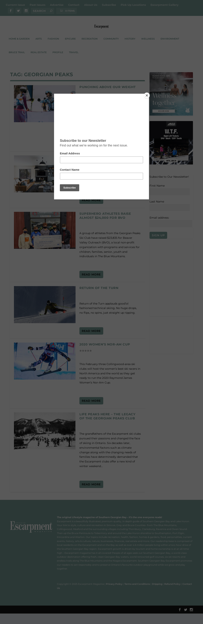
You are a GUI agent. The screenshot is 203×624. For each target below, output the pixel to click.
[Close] (148, 95)
